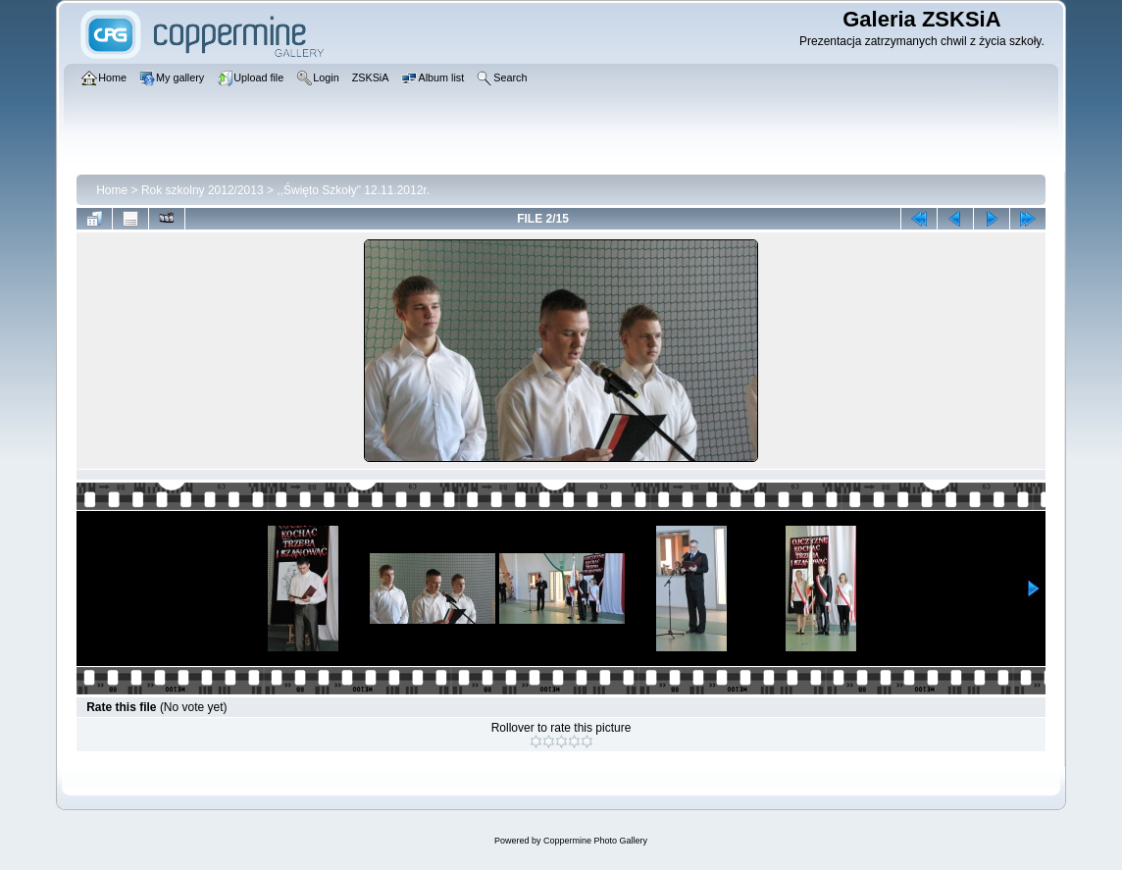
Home (112, 190)
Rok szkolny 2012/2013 (202, 190)
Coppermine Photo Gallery (595, 840)
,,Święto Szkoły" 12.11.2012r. (353, 190)
